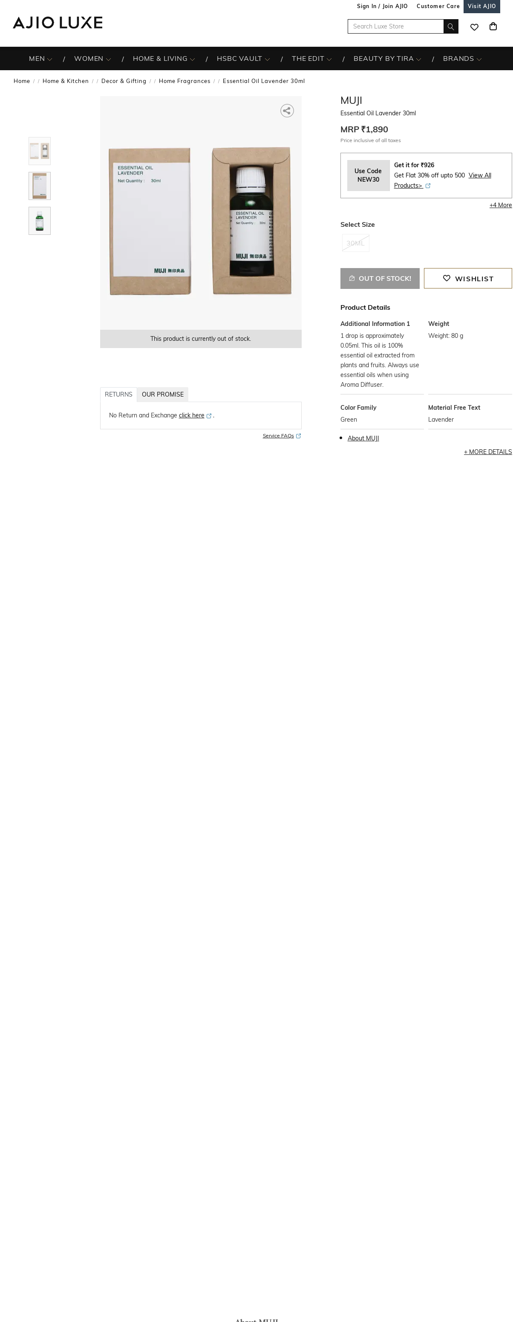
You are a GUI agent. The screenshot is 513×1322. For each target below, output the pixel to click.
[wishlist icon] (474, 26)
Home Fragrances (184, 80)
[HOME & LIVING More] (192, 58)
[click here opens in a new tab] (195, 415)
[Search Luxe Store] (403, 26)
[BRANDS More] (479, 58)
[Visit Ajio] (482, 6)
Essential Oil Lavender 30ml (264, 80)
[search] (451, 26)
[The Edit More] (329, 58)
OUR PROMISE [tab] (163, 394)
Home (22, 80)
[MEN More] (50, 58)
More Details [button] (490, 452)
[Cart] (493, 26)
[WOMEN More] (108, 58)
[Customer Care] (438, 6)
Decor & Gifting (124, 80)
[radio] (355, 247)
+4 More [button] (501, 205)
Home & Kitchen (66, 80)
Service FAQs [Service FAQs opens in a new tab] (282, 436)
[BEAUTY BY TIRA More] (419, 58)
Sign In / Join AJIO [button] (382, 6)
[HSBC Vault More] (267, 58)
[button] (287, 110)
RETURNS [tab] (119, 394)
